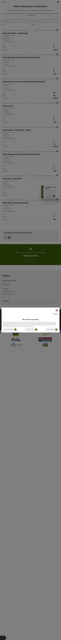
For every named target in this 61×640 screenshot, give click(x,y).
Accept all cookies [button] (51, 329)
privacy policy (54, 313)
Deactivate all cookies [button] (9, 329)
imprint (55, 314)
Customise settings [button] (30, 329)
